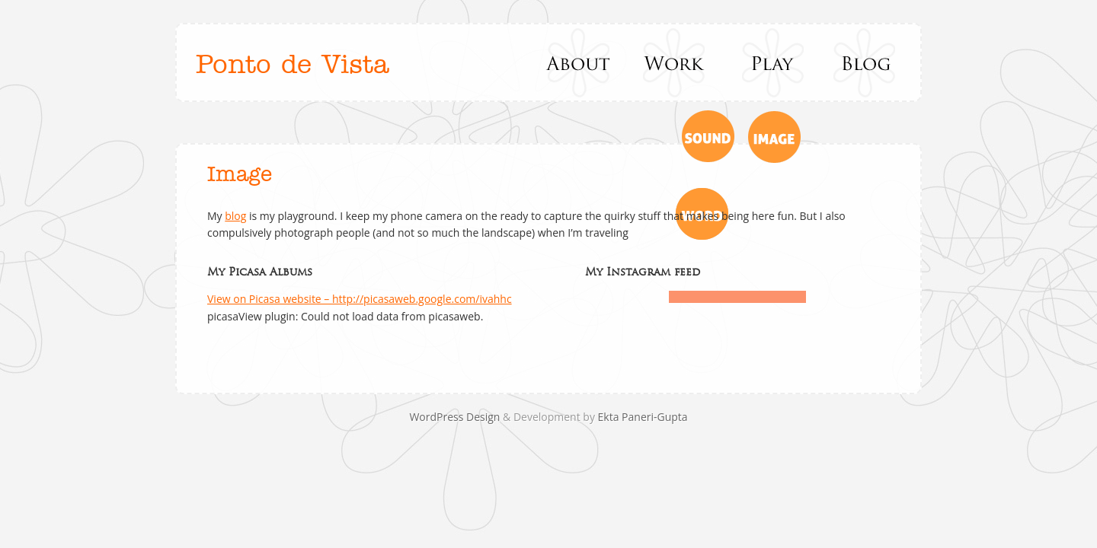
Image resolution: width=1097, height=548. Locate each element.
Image (239, 175)
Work (674, 62)
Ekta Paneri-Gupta (643, 416)
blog (235, 216)
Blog (865, 62)
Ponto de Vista (292, 65)
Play (769, 62)
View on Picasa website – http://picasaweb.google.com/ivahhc (359, 299)
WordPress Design (456, 416)
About (579, 62)
